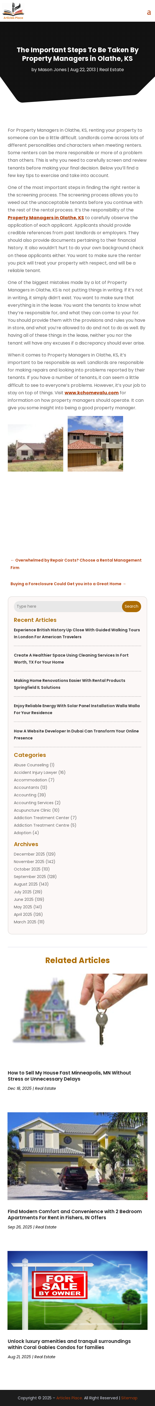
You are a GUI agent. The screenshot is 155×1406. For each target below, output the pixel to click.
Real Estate (111, 69)
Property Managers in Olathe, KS (46, 218)
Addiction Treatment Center (41, 818)
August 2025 (26, 884)
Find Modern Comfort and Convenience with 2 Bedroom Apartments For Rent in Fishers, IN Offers (75, 1214)
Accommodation (30, 780)
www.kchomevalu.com (92, 393)
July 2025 (23, 892)
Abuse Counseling (31, 765)
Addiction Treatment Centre (41, 825)
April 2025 (23, 914)
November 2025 (29, 861)
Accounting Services (34, 803)
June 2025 (24, 899)
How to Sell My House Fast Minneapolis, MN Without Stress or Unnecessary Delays (69, 1076)
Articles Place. (69, 1398)
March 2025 (25, 922)
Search (131, 606)
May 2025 (23, 907)
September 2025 (30, 876)
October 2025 (27, 869)
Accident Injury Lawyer (35, 772)
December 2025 (29, 854)
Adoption (22, 833)
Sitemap (129, 1398)
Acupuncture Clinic (32, 810)
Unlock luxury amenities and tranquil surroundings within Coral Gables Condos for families (69, 1344)
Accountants (26, 787)
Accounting (25, 795)
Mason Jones (52, 69)
